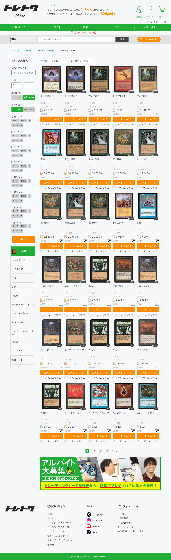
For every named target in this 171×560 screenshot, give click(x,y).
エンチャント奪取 (145, 413)
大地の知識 (94, 159)
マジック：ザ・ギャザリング (61, 522)
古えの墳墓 (94, 96)
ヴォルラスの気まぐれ (99, 413)
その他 (50, 544)
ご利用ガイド (20, 27)
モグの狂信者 (119, 96)
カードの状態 (53, 27)
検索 (122, 39)
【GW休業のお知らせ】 (85, 32)
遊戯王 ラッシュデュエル (59, 540)
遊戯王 (50, 514)
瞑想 (139, 223)
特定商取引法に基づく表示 (130, 531)
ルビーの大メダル (73, 413)
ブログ (118, 27)
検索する (23, 239)
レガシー (27, 50)
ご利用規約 (122, 518)
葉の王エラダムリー (74, 286)
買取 (85, 27)
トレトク (14, 50)
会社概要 (121, 514)
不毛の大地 (118, 223)
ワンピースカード (56, 531)
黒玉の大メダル (120, 413)
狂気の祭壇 (118, 286)
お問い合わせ (151, 27)
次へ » (114, 451)
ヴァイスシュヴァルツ (58, 536)
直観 (42, 159)
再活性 (92, 286)
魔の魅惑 (117, 159)
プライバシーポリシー (128, 527)
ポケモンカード (55, 518)
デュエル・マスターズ (58, 527)
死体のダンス (47, 286)
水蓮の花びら (47, 96)
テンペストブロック (44, 50)
